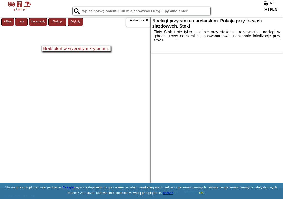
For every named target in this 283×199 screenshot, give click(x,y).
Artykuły (75, 21)
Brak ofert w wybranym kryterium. (76, 48)
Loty (21, 21)
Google (68, 187)
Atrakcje (57, 21)
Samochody (38, 21)
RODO (168, 193)
